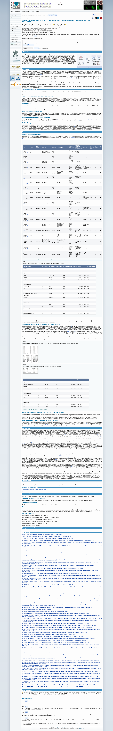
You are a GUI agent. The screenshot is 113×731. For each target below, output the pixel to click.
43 (72, 467)
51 (27, 183)
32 (27, 209)
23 (100, 436)
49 (27, 173)
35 (68, 457)
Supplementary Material (15, 58)
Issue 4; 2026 (13, 24)
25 (31, 442)
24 (47, 441)
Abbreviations (16, 56)
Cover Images (14, 35)
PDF (94, 14)
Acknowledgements (16, 59)
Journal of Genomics (15, 74)
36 (56, 459)
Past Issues (13, 28)
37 (38, 461)
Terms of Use (81, 728)
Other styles (30, 44)
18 (27, 225)
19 (64, 434)
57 (24, 230)
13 (77, 78)
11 (69, 77)
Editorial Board (14, 32)
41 (40, 461)
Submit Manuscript (26, 11)
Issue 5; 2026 (13, 22)
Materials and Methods (15, 53)
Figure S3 (72, 137)
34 (60, 455)
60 (27, 248)
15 (57, 119)
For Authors (17, 11)
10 (41, 74)
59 (27, 242)
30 (95, 447)
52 (27, 188)
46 (27, 152)
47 (27, 157)
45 (37, 468)
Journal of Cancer (15, 72)
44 (35, 468)
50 (24, 178)
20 (65, 434)
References (15, 61)
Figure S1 (78, 120)
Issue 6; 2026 (13, 19)
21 (97, 434)
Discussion (15, 55)
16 (74, 126)
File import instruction (44, 48)
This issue (51, 15)
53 (27, 198)
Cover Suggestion (14, 39)
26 (22, 443)
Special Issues (14, 41)
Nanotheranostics (15, 69)
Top (15, 50)
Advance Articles (14, 30)
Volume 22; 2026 (14, 26)
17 (27, 167)
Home (12, 11)
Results (15, 54)
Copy (25, 44)
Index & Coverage (14, 37)
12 (71, 77)
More (35, 35)
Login (33, 11)
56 (27, 220)
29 (24, 443)
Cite (56, 15)
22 (27, 193)
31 (96, 447)
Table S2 (64, 338)
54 (24, 203)
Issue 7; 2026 (13, 17)
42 (71, 466)
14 (99, 81)
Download (37, 48)
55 (27, 214)
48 (27, 162)
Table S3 (84, 415)
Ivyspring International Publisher (60, 727)
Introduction (15, 51)
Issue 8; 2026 (13, 15)
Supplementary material (30, 106)
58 (27, 236)
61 (27, 254)
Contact (37, 11)
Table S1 (69, 331)
